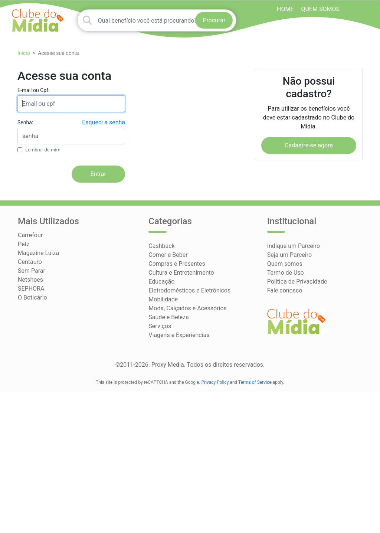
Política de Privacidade (297, 281)
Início (23, 53)
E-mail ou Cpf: (33, 90)
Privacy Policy (215, 382)
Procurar (214, 20)
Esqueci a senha (103, 122)
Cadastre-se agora (309, 145)
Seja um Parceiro (289, 254)
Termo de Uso (285, 272)
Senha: (25, 122)
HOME (285, 9)
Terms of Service (255, 382)
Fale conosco (284, 290)
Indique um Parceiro (293, 245)
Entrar (98, 173)
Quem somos (320, 9)
